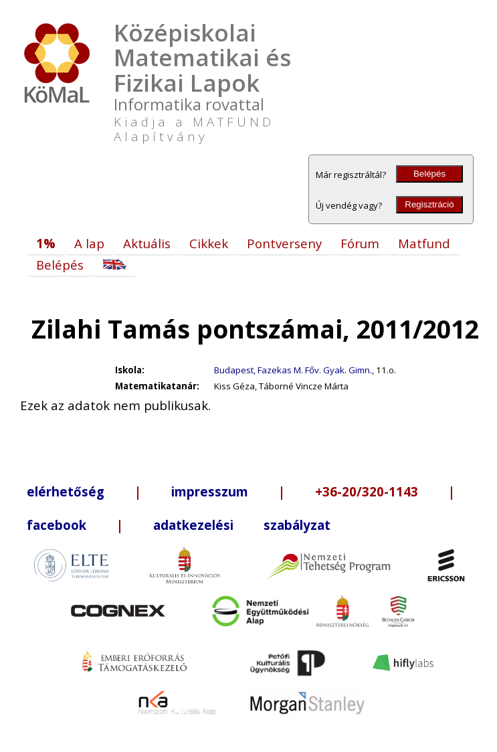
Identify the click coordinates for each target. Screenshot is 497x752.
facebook (56, 524)
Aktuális (147, 243)
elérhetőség (65, 491)
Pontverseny (284, 243)
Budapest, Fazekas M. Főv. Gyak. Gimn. (293, 370)
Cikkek (208, 243)
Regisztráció (429, 204)
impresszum (209, 491)
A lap (89, 243)
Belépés (429, 174)
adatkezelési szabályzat (241, 524)
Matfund (424, 243)
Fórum (359, 243)
